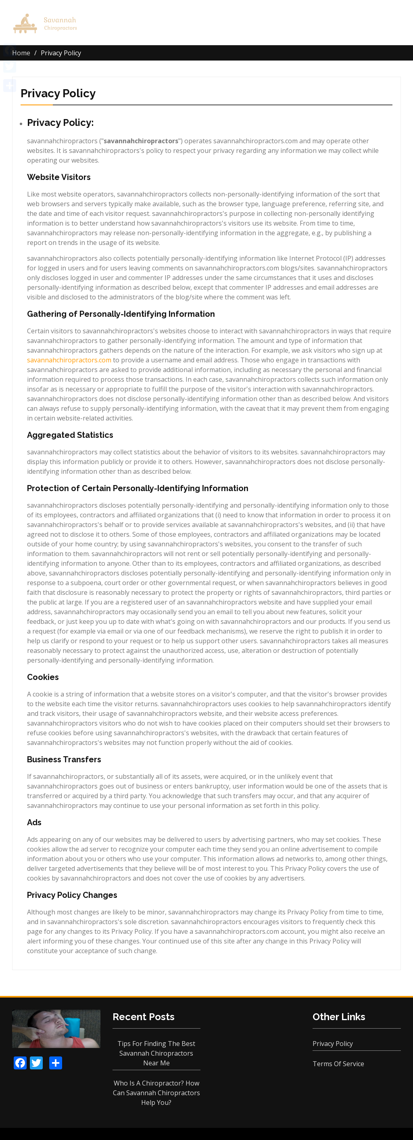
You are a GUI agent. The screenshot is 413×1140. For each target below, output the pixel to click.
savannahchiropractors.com (69, 360)
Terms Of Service (338, 1063)
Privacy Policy (333, 1043)
